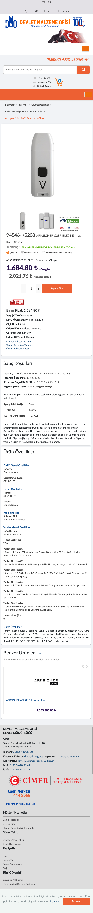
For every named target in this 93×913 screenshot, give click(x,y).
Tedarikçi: (8, 374)
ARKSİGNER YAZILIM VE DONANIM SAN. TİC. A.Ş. (48, 247)
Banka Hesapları (11, 820)
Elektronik (10, 105)
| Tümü (39, 654)
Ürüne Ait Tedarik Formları (20, 337)
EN (49, 2)
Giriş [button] (63, 11)
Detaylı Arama (42, 86)
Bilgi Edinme (9, 824)
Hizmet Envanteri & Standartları (19, 828)
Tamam (76, 901)
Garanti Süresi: (14, 333)
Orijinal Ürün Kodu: (17, 328)
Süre (31, 404)
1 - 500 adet (10, 410)
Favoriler (42, 78)
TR (43, 2)
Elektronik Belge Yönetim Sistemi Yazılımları (25, 111)
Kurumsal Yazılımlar (40, 105)
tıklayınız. (53, 901)
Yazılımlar (22, 105)
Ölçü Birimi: (12, 324)
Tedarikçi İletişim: (13, 378)
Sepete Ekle (56, 288)
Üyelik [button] (42, 11)
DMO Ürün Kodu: (16, 320)
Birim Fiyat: (14, 310)
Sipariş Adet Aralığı (13, 404)
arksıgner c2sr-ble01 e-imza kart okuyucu (26, 118)
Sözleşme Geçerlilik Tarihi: (18, 382)
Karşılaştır (42, 82)
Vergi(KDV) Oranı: (16, 315)
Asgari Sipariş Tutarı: (14, 387)
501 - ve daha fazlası (14, 416)
